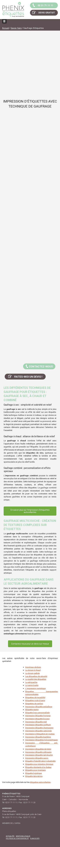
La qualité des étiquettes (35, 679)
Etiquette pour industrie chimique (39, 764)
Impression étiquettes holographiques (41, 740)
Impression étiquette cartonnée (38, 731)
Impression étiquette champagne (39, 728)
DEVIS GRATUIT (43, 12)
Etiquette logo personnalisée (37, 713)
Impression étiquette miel (36, 722)
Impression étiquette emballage (38, 707)
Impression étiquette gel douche (39, 755)
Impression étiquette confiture (38, 725)
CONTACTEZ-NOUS (39, 366)
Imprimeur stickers (33, 667)
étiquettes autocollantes (40, 782)
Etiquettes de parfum (34, 703)
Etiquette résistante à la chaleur (38, 767)
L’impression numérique (35, 688)
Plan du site (35, 838)
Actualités (10, 836)
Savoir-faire (16, 28)
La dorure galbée (32, 673)
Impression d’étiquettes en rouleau (40, 734)
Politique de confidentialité (17, 838)
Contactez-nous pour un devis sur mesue (30, 644)
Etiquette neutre (31, 709)
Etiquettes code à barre (35, 700)
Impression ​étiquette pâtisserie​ (38, 752)
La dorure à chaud (33, 670)
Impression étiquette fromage (37, 716)
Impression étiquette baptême (38, 737)
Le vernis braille (31, 685)
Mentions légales (23, 836)
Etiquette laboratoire (33, 776)
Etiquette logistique (33, 773)
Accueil (5, 28)
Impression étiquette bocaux (37, 719)
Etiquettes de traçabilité (35, 697)
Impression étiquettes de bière (38, 749)
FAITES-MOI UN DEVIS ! (25, 376)
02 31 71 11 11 (42, 5)
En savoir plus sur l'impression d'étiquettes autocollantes (30, 511)
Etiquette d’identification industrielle (40, 761)
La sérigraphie (31, 682)
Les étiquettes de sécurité (36, 676)
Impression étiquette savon (36, 758)
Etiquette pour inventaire (35, 770)
